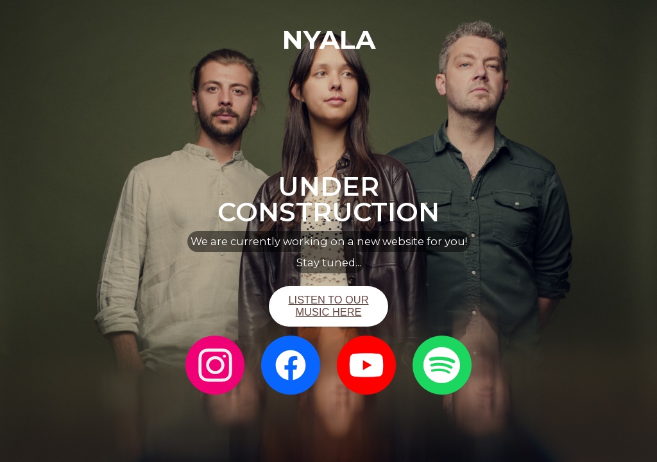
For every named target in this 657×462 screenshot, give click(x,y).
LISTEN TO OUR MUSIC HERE (329, 306)
